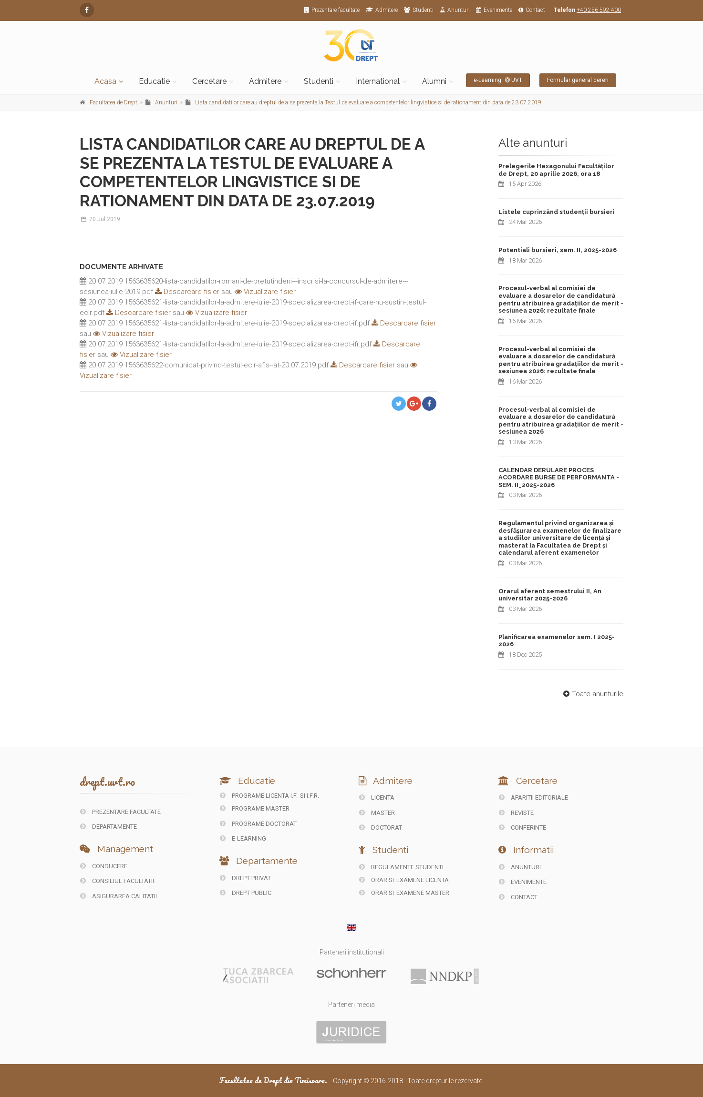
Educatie (154, 81)
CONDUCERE (103, 866)
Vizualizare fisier (265, 291)
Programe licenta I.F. (259, 795)
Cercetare (209, 81)
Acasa (105, 81)
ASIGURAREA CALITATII (118, 896)
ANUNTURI (520, 867)
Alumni (434, 81)
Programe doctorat (258, 823)
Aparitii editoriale (533, 797)
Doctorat (380, 827)
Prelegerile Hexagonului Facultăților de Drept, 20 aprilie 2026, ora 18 (556, 170)
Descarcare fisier (186, 291)
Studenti (419, 10)
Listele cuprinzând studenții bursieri (556, 211)
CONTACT (518, 897)
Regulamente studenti (401, 867)
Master (377, 812)
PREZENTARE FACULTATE (120, 811)
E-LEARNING (243, 838)
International (378, 81)
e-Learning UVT (498, 80)
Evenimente (494, 10)
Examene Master (422, 892)
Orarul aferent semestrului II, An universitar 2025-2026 (549, 595)
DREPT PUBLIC (245, 892)
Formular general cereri (578, 80)
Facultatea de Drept (113, 102)
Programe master (254, 808)
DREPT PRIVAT (245, 878)
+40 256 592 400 (599, 10)
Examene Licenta (422, 880)
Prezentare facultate (332, 10)
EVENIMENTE (523, 881)
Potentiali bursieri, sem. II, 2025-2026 (557, 250)
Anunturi (455, 10)
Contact (531, 10)
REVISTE (516, 812)
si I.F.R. (309, 795)
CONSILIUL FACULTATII (117, 880)
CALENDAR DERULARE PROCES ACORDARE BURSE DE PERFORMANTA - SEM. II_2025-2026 (558, 477)
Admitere (382, 10)
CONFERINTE (522, 827)
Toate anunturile (592, 694)
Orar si (377, 880)
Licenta (376, 797)
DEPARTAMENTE (108, 826)
